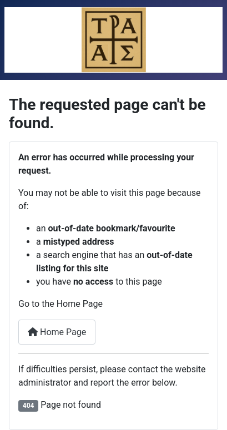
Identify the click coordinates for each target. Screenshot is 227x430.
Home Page (57, 332)
